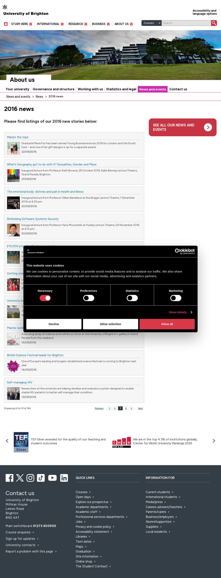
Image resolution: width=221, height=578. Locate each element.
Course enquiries (19, 532)
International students (161, 497)
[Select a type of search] (151, 23)
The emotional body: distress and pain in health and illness (45, 191)
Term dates (84, 541)
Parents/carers (156, 512)
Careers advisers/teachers (164, 507)
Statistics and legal (121, 89)
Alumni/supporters (158, 522)
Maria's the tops (17, 137)
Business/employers (160, 517)
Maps (79, 546)
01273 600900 (44, 526)
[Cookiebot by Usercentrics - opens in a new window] (178, 251)
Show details (178, 312)
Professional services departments (100, 517)
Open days (83, 497)
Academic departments (92, 507)
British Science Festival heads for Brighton (35, 355)
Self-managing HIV (19, 382)
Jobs (79, 522)
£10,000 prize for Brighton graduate (31, 246)
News (39, 96)
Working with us (90, 89)
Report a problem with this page (30, 551)
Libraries (81, 536)
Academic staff (86, 512)
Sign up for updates (21, 539)
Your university (17, 89)
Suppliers (152, 527)
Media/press (154, 502)
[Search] (186, 23)
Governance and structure (54, 89)
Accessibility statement (92, 532)
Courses (81, 492)
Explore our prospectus (92, 502)
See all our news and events (173, 127)
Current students (158, 492)
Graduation (83, 551)
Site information (87, 556)
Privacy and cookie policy (93, 527)
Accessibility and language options (205, 12)
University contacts (21, 545)
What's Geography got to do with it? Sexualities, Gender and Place (52, 164)
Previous (99, 408)
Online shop (84, 561)
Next (140, 408)
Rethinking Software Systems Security (33, 219)
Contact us (178, 89)
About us (22, 79)
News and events (152, 89)
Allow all (167, 324)
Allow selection (110, 324)
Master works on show (22, 328)
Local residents (156, 532)
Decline (54, 324)
